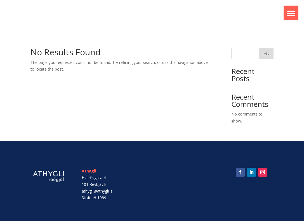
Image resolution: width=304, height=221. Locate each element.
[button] (291, 13)
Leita (265, 53)
